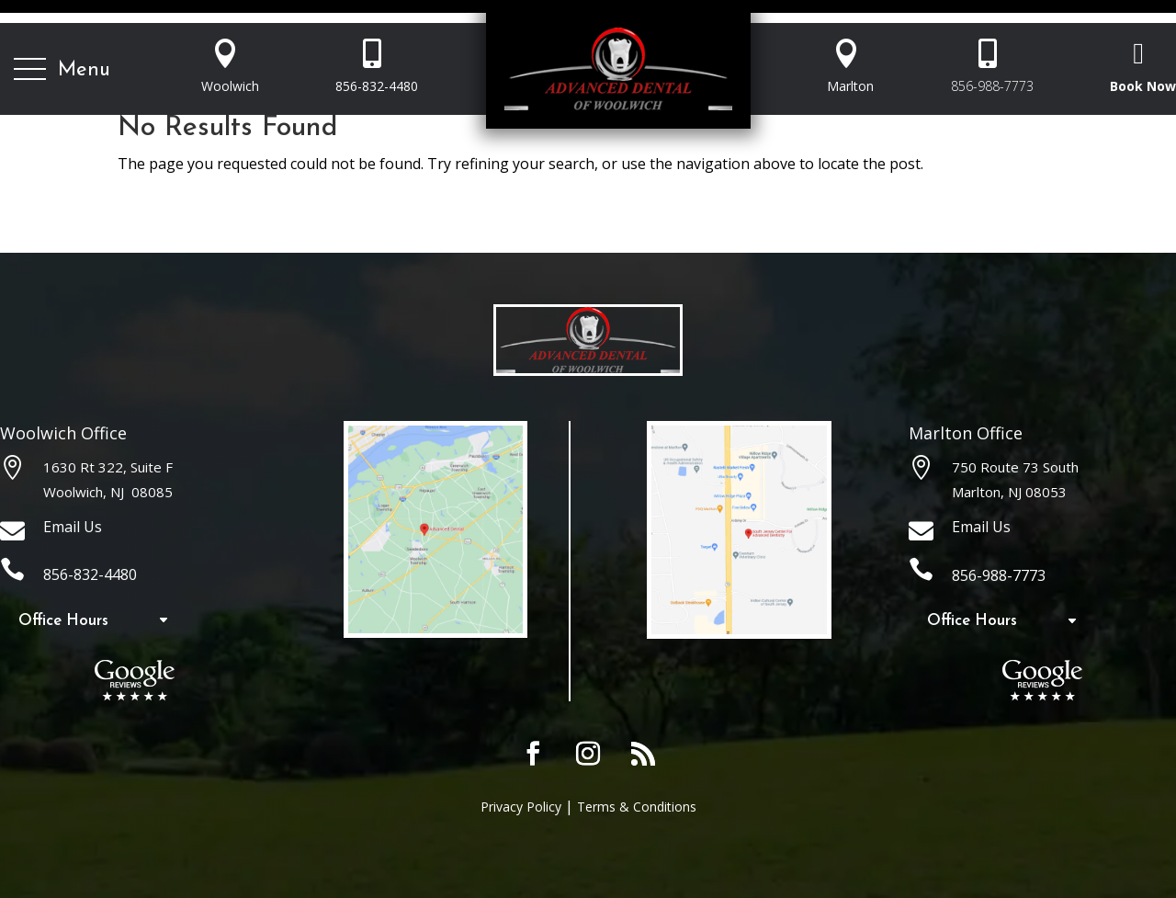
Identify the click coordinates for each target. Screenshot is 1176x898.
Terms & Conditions (636, 806)
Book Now (1143, 86)
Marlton (850, 86)
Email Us (72, 527)
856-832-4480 (376, 86)
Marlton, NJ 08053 (1009, 492)
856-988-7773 (992, 86)
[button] (62, 70)
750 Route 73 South (1015, 467)
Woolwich (230, 86)
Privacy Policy (521, 806)
